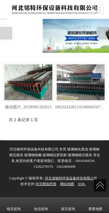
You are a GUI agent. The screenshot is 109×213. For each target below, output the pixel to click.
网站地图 (67, 184)
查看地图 (95, 205)
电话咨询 (14, 205)
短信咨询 (41, 205)
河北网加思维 (45, 184)
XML (82, 184)
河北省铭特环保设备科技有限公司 (71, 178)
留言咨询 (68, 205)
